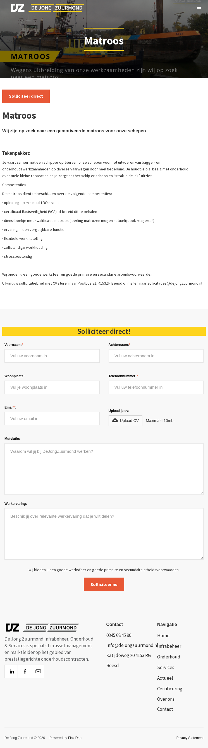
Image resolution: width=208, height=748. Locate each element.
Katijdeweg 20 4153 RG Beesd (128, 660)
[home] (43, 9)
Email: (10, 407)
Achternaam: (119, 345)
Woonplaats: (14, 376)
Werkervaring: (15, 504)
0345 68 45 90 (118, 635)
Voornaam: (13, 345)
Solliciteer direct (26, 96)
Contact (165, 709)
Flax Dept (75, 738)
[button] (199, 9)
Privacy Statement (190, 738)
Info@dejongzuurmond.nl (132, 645)
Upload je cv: (119, 411)
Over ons (165, 699)
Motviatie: (12, 439)
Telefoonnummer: (123, 376)
